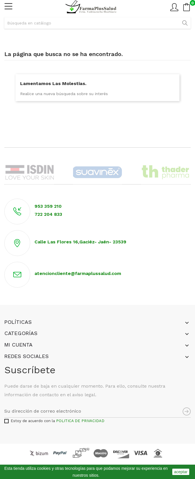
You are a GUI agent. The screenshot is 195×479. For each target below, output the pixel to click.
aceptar (181, 472)
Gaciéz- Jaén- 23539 (103, 242)
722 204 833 (48, 214)
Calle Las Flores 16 (56, 242)
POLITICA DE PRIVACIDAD (80, 421)
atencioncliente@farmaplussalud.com (78, 273)
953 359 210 (48, 206)
